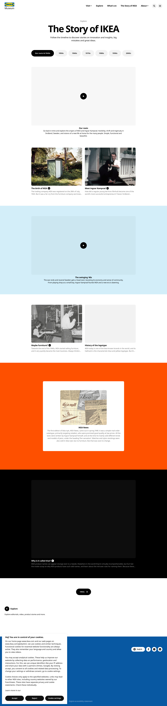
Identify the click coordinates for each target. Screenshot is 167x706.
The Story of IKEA (129, 5)
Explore (99, 5)
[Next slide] (132, 53)
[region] (34, 669)
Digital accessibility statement (80, 701)
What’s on (112, 5)
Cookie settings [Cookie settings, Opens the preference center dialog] (54, 698)
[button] (154, 6)
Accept (14, 698)
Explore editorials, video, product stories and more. (25, 614)
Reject (34, 698)
